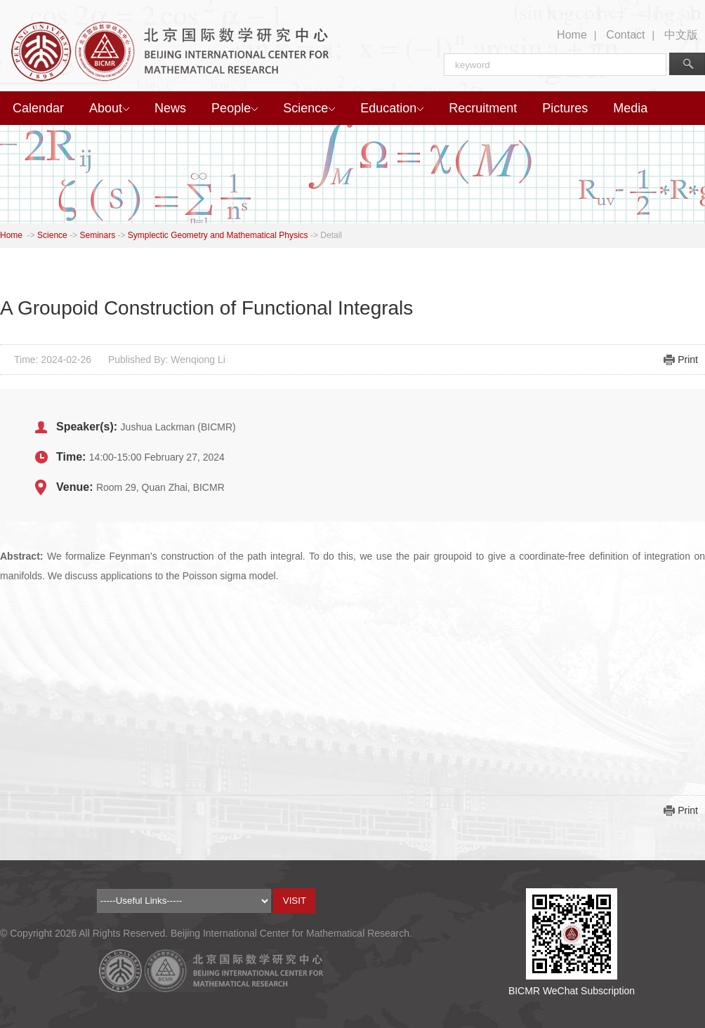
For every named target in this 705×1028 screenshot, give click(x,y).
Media (630, 108)
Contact (625, 35)
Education (391, 108)
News (170, 108)
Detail (331, 235)
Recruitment (483, 108)
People (234, 108)
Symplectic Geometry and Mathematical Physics (218, 235)
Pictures (565, 108)
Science (309, 108)
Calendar (38, 108)
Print (688, 359)
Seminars (97, 235)
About (109, 108)
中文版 (681, 35)
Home (572, 35)
